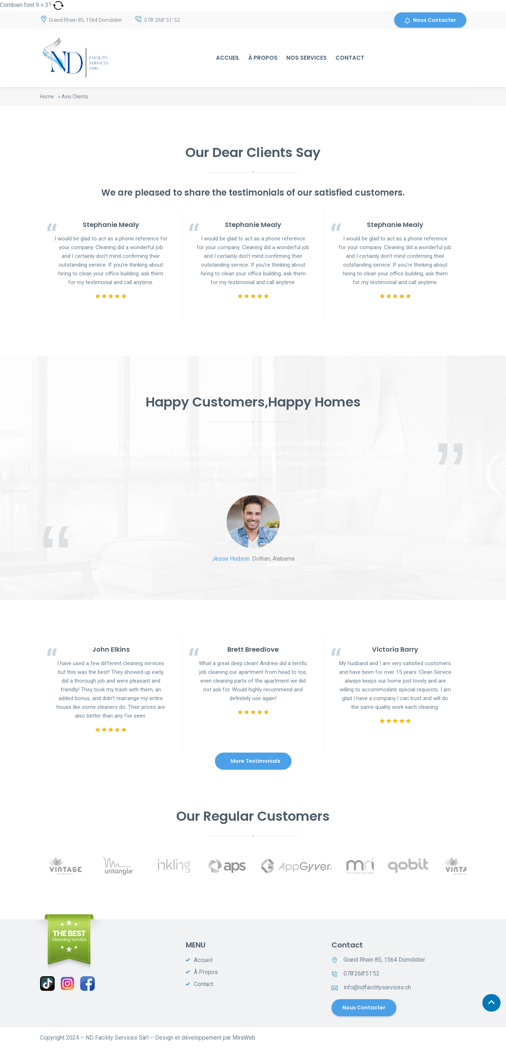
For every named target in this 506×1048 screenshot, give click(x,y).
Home (47, 96)
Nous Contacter (430, 20)
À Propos (263, 58)
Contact (350, 58)
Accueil (227, 58)
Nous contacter (363, 1007)
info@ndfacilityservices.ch (377, 987)
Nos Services (306, 58)
